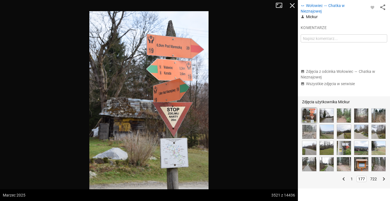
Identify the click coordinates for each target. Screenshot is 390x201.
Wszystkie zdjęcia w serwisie (328, 84)
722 (373, 179)
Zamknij (292, 5)
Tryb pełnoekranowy (281, 5)
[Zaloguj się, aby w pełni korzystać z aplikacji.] (372, 7)
